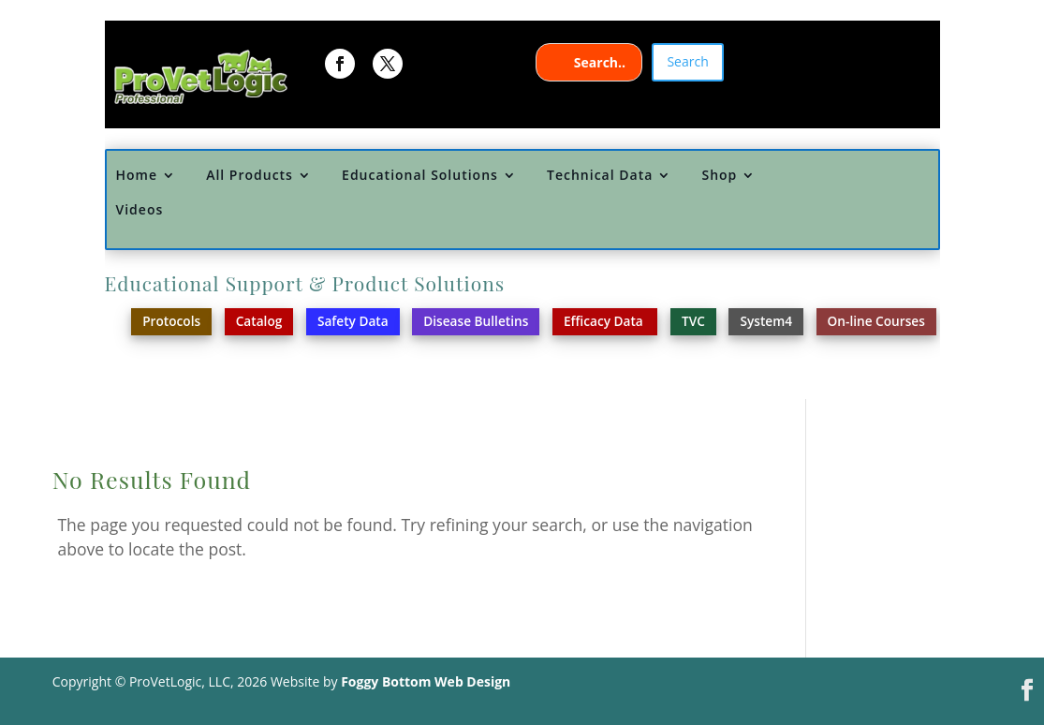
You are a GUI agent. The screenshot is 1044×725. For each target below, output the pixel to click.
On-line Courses (876, 321)
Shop (719, 176)
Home (136, 176)
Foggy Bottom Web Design (425, 681)
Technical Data (600, 176)
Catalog (259, 321)
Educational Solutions (420, 176)
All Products (249, 176)
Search (687, 61)
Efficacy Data (605, 321)
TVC (693, 321)
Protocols (171, 321)
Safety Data (353, 321)
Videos (139, 210)
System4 (766, 321)
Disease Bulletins (475, 321)
